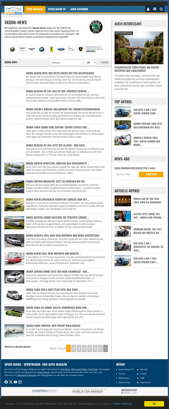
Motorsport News (79, 369)
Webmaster (124, 378)
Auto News (65, 369)
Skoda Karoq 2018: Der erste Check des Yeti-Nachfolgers (60, 73)
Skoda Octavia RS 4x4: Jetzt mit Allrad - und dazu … (56, 145)
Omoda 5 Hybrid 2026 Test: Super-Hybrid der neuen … (147, 141)
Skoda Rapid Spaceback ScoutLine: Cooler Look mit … (57, 199)
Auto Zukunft (43, 372)
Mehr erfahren (123, 404)
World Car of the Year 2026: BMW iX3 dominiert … (147, 202)
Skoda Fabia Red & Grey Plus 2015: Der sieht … (53, 290)
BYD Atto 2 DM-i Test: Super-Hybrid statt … (146, 111)
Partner (122, 373)
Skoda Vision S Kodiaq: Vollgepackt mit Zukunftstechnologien (63, 109)
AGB (142, 378)
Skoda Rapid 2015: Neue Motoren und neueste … (53, 253)
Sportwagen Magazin (26, 375)
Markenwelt (91, 51)
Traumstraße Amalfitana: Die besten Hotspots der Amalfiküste (137, 69)
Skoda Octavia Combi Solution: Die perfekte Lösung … (57, 217)
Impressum (145, 382)
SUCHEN (104, 62)
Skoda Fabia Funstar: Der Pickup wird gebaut (53, 326)
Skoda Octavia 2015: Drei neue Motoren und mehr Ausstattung (62, 235)
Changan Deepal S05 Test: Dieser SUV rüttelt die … (148, 230)
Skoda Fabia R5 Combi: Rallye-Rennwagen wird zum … (57, 308)
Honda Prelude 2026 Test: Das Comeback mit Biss (148, 125)
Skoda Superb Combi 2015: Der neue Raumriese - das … (58, 271)
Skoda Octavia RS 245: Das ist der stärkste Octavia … (57, 91)
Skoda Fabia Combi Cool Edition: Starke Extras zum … (57, 127)
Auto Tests (93, 369)
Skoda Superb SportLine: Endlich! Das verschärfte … (57, 163)
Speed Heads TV (126, 369)
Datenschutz (124, 382)
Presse (143, 373)
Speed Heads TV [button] (57, 9)
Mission (143, 369)
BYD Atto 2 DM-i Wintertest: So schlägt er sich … (148, 247)
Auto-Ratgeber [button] (79, 9)
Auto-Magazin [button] (35, 9)
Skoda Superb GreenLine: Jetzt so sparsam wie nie (55, 181)
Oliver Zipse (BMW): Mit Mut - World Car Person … (147, 217)
